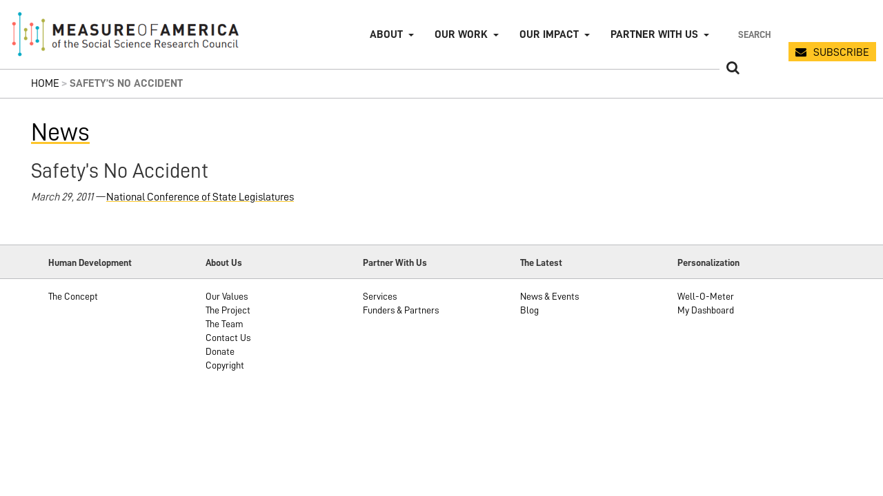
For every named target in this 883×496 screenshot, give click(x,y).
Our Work (461, 34)
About (386, 34)
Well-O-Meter (705, 296)
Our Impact (549, 34)
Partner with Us (654, 34)
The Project (228, 310)
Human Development (90, 262)
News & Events (549, 296)
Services (380, 296)
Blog (529, 310)
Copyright (225, 365)
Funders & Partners (401, 310)
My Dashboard (705, 310)
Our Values (227, 296)
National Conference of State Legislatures (200, 197)
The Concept (73, 296)
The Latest (541, 262)
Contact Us (228, 337)
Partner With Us (395, 262)
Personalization (708, 262)
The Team (225, 324)
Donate (220, 351)
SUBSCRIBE (841, 52)
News (60, 132)
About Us (224, 262)
